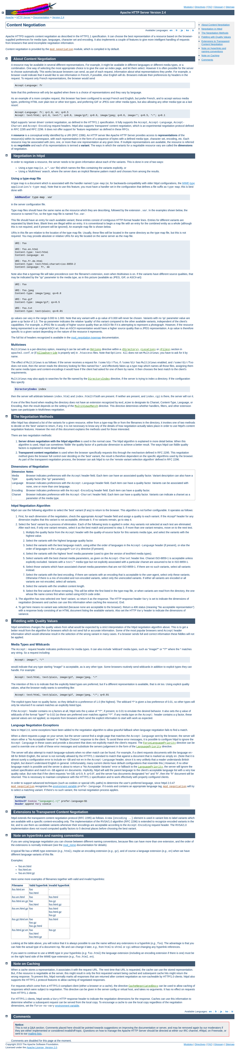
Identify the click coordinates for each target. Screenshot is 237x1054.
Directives (200, 7)
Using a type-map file (26, 178)
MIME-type (188, 183)
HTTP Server (23, 17)
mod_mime (69, 845)
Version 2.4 (58, 17)
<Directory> (130, 349)
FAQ (209, 7)
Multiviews (18, 344)
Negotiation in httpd (211, 28)
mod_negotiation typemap (86, 337)
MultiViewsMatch (86, 406)
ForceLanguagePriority (159, 742)
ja (181, 30)
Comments (207, 59)
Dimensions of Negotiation (30, 466)
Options (95, 349)
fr (176, 30)
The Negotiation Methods (214, 32)
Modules (188, 7)
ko (188, 30)
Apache (10, 17)
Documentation (41, 17)
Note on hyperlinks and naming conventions (213, 50)
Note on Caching (210, 55)
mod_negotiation (61, 49)
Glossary (218, 7)
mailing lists (34, 1033)
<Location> (148, 349)
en (171, 30)
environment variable (65, 786)
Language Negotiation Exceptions (35, 725)
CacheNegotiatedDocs (143, 986)
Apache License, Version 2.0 (41, 1047)
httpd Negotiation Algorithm (30, 505)
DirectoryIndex (99, 378)
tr (193, 30)
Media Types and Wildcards (30, 644)
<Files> (165, 349)
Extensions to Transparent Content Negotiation (215, 43)
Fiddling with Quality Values (216, 37)
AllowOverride (47, 352)
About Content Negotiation (215, 24)
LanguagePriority (148, 746)
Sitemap (230, 7)
